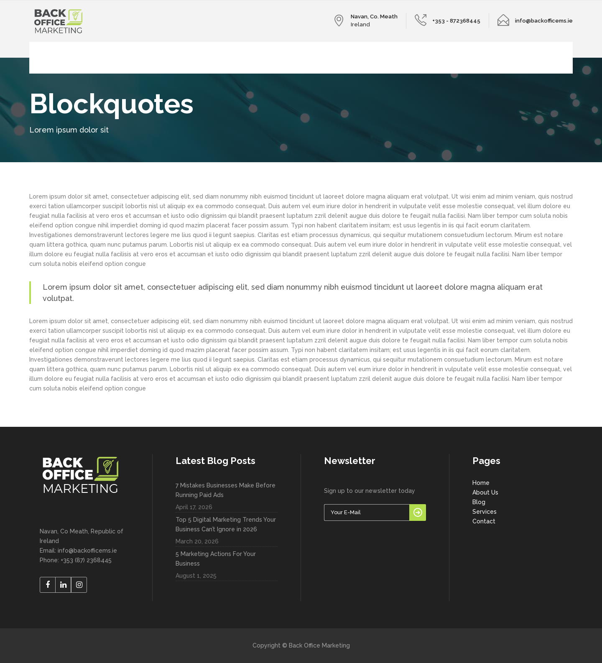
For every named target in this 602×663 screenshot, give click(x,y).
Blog (478, 502)
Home (481, 482)
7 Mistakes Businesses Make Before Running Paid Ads (225, 490)
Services (484, 511)
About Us (485, 492)
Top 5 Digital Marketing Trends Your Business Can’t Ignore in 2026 (226, 524)
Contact (483, 521)
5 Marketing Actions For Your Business (216, 559)
